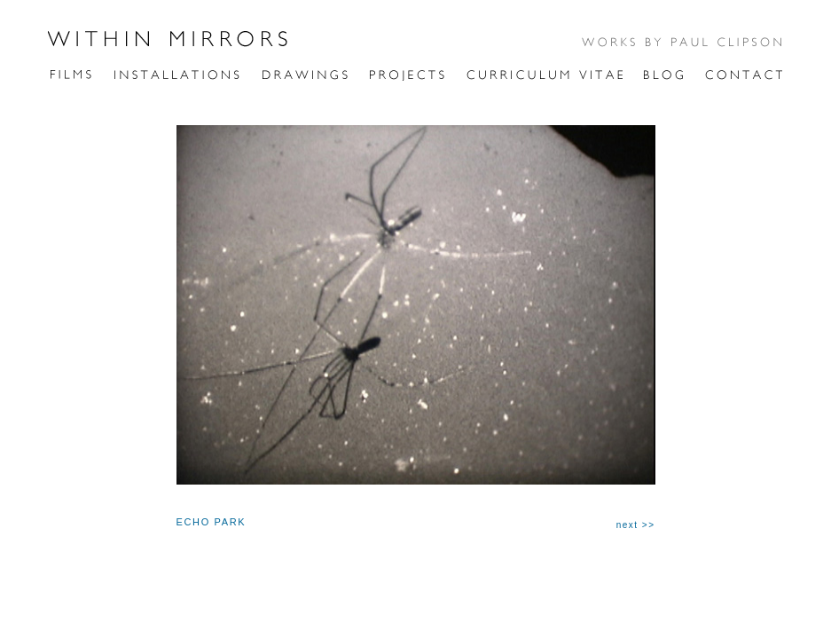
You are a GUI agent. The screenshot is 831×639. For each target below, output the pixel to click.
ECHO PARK (211, 522)
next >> (635, 525)
